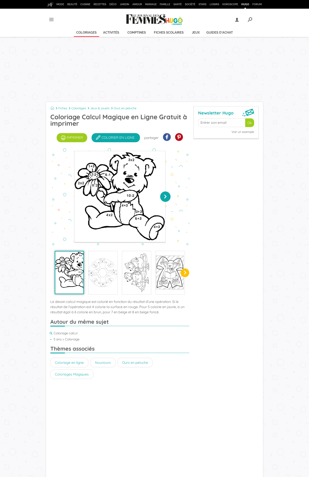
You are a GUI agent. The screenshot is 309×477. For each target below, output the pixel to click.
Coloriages (86, 32)
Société (190, 4)
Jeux (196, 32)
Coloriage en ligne (69, 362)
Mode (60, 4)
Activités (111, 32)
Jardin (124, 4)
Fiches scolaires (169, 32)
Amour (137, 4)
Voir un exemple (243, 132)
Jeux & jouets (100, 108)
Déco (113, 4)
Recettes (100, 4)
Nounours (103, 362)
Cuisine (85, 4)
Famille (165, 4)
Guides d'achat (219, 32)
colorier (115, 137)
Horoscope (230, 4)
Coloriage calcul (65, 333)
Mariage (151, 4)
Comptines (136, 32)
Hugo (245, 4)
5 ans (58, 339)
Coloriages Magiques (72, 374)
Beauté (72, 4)
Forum (257, 4)
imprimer (72, 137)
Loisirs (214, 4)
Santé (177, 4)
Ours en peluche (125, 108)
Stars (202, 4)
